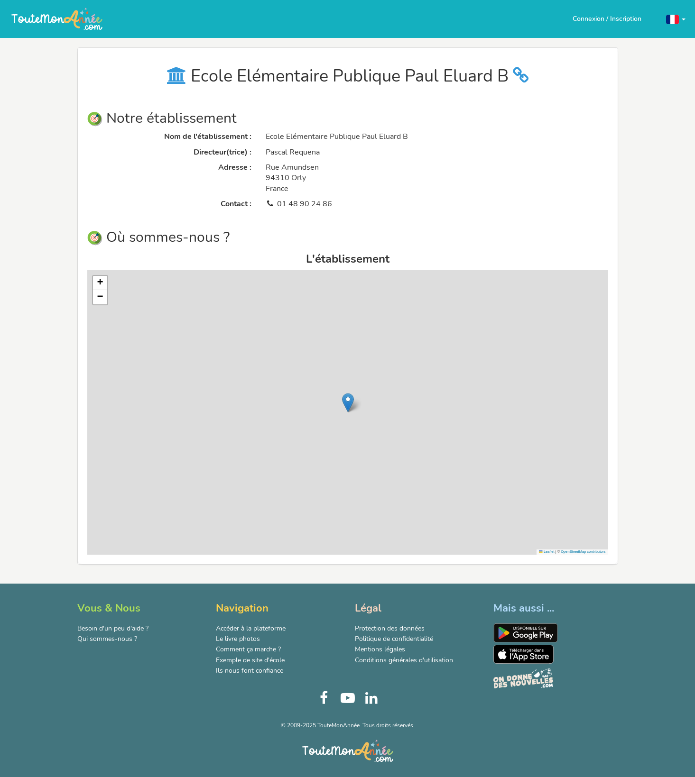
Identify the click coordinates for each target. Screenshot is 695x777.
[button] (676, 18)
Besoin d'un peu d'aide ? (112, 628)
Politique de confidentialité (394, 638)
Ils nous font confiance (249, 670)
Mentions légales (380, 649)
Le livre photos (238, 638)
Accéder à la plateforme (251, 628)
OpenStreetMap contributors (583, 551)
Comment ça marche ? (248, 649)
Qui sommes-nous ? (107, 638)
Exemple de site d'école (250, 660)
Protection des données (390, 628)
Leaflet (546, 551)
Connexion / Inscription (607, 18)
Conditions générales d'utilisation (404, 660)
